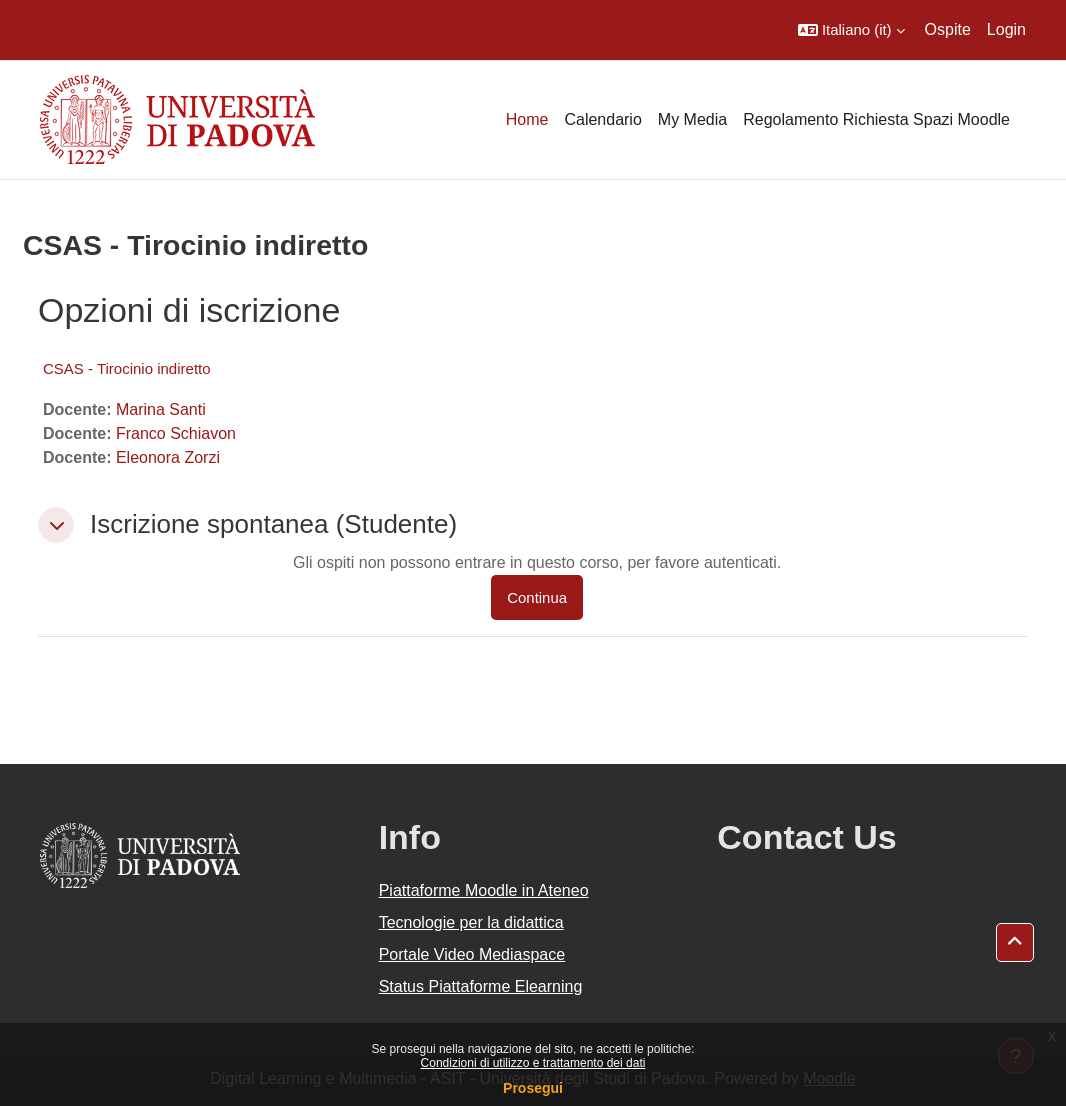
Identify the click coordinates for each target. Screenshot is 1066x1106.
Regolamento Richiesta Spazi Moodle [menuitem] (876, 119)
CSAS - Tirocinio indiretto (127, 368)
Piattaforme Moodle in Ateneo (484, 890)
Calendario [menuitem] (602, 119)
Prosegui (533, 1088)
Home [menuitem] (527, 119)
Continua (537, 597)
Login (1006, 29)
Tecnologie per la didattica (471, 922)
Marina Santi (161, 409)
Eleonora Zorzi (168, 457)
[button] (851, 30)
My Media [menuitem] (692, 119)
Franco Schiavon (176, 433)
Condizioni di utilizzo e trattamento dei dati (533, 1063)
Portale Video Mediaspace (472, 954)
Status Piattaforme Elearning (481, 986)
